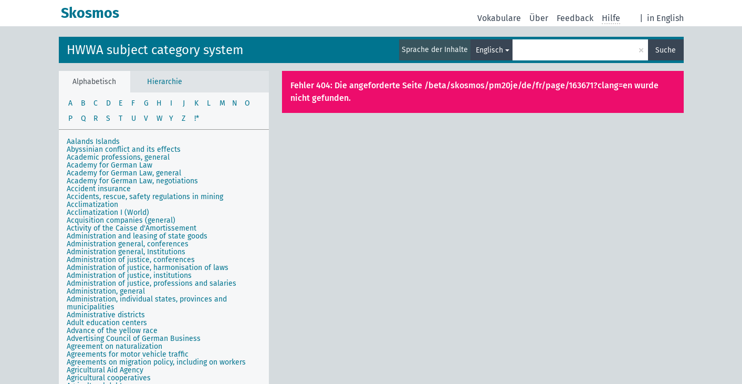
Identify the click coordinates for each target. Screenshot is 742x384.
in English (665, 18)
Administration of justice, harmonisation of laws (147, 267)
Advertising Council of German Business (134, 338)
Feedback (575, 18)
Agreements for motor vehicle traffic (128, 354)
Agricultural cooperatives (109, 377)
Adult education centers (107, 322)
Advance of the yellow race (112, 330)
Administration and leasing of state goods (137, 236)
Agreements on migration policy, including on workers (156, 362)
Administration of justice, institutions (129, 275)
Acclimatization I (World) (108, 212)
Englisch (489, 50)
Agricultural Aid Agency (105, 370)
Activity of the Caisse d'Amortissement (131, 228)
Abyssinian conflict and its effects (124, 149)
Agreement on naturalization (114, 346)
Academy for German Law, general (124, 173)
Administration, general (106, 291)
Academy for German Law (109, 165)
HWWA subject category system (155, 50)
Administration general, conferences (128, 244)
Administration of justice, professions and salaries (151, 283)
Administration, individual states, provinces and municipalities (147, 303)
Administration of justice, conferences (131, 259)
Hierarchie (164, 81)
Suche (665, 50)
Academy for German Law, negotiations (132, 181)
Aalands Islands (93, 141)
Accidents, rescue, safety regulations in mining (145, 196)
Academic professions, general (118, 157)
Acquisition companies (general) (121, 220)
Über (538, 18)
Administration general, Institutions (126, 251)
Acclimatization (92, 204)
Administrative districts (106, 314)
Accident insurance (99, 188)
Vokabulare (499, 18)
